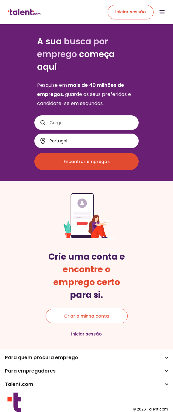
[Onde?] (92, 141)
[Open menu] (162, 12)
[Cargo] (92, 122)
